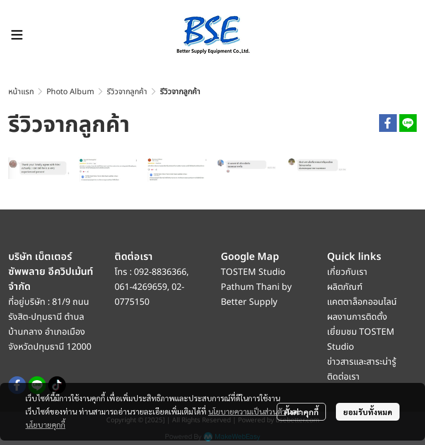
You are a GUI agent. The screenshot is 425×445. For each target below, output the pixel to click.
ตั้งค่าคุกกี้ (301, 412)
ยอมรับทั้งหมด (367, 412)
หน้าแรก (21, 92)
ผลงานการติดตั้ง (357, 317)
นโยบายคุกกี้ (45, 424)
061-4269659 (141, 287)
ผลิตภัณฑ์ (344, 287)
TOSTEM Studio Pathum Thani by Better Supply (256, 287)
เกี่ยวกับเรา (347, 272)
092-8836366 (160, 272)
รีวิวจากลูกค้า (127, 92)
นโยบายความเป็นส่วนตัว (247, 411)
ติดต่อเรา (343, 376)
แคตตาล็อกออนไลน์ (363, 302)
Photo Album (70, 92)
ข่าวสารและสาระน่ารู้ (361, 362)
